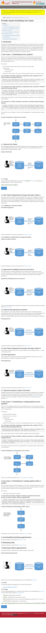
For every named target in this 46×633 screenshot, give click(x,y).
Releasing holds (6, 37)
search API (34, 580)
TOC (4, 17)
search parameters (20, 592)
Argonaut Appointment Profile (10, 587)
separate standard (36, 395)
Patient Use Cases (27, 234)
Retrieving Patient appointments (10, 39)
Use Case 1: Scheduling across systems (11, 27)
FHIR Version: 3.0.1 (30, 613)
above (6, 398)
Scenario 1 (28, 477)
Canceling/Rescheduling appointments (11, 35)
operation (30, 180)
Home (7, 17)
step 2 (40, 350)
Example (4, 188)
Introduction (5, 25)
